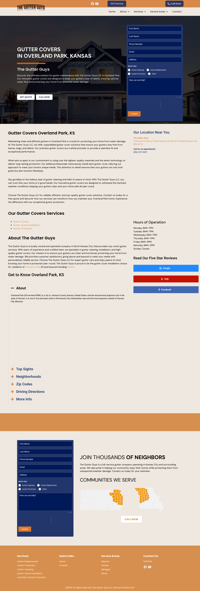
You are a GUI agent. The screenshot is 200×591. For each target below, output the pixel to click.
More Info (24, 398)
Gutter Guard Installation (26, 223)
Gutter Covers (20, 220)
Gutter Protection (22, 227)
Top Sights (24, 368)
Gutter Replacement (27, 559)
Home (112, 11)
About (124, 11)
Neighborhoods (28, 375)
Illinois (104, 571)
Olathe (70, 265)
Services (140, 11)
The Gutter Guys (140, 137)
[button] (68, 287)
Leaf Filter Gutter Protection (31, 575)
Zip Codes (24, 383)
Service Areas (159, 11)
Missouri (105, 559)
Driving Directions (30, 390)
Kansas (105, 563)
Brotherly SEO (128, 585)
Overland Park (32, 265)
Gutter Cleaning (25, 567)
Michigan (105, 567)
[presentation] (144, 105)
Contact (177, 11)
